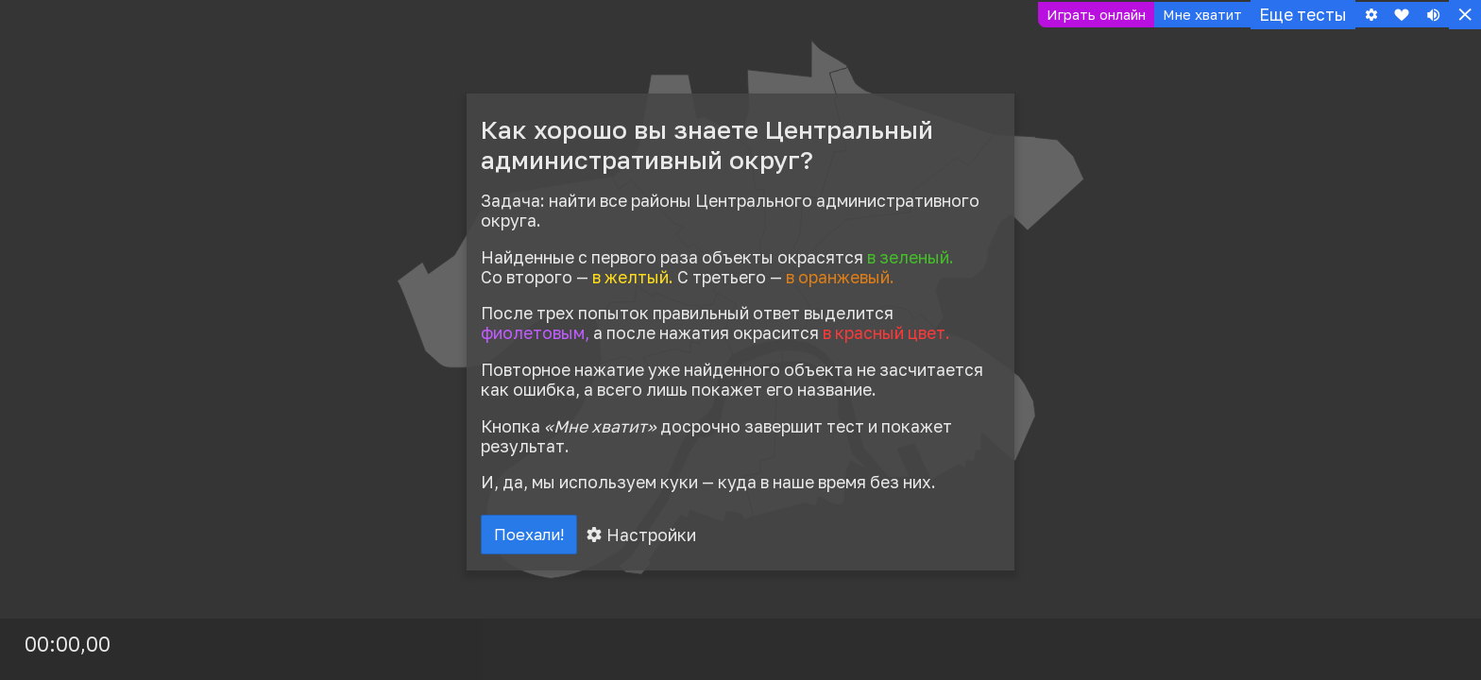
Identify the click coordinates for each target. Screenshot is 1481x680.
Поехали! (534, 537)
